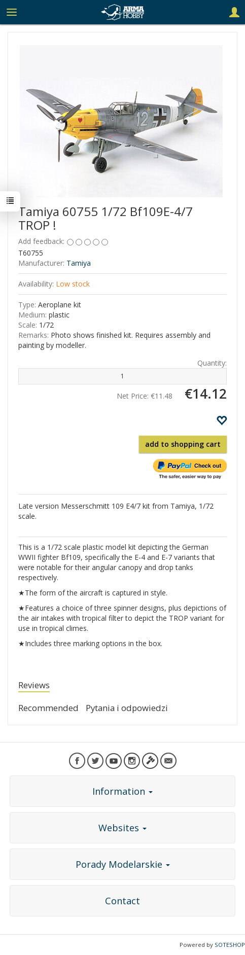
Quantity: (212, 363)
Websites (122, 828)
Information (122, 791)
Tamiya (78, 263)
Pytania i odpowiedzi (127, 708)
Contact (122, 901)
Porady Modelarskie (123, 864)
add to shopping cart (183, 444)
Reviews (34, 685)
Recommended (48, 708)
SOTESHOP (230, 944)
